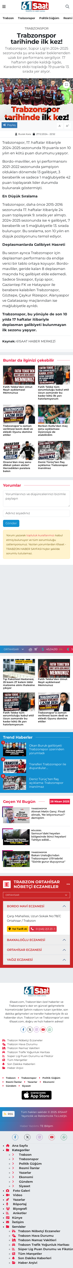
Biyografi (16, 1208)
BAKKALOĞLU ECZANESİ (26, 940)
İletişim (15, 1222)
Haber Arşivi (12, 1068)
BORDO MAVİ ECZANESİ (25, 906)
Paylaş (9, 125)
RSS (8, 1114)
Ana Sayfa (17, 1145)
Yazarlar (30, 1081)
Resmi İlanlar (12, 1081)
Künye (14, 1217)
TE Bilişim (46, 1126)
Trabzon (8, 18)
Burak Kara (24, 134)
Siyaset (24, 1085)
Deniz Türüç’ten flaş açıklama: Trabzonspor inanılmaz (53, 465)
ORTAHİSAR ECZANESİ (24, 950)
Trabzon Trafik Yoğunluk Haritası (26, 1052)
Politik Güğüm (49, 18)
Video (14, 1195)
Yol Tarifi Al (18, 929)
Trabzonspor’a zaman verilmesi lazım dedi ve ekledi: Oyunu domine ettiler (18, 430)
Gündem (9, 1085)
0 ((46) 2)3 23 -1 (43, 929)
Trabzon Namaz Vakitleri (21, 1048)
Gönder (11, 523)
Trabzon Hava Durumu (20, 1044)
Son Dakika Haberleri (18, 1064)
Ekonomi (47, 1081)
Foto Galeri (18, 1190)
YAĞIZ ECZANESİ (20, 959)
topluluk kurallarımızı (40, 535)
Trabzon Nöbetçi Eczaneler (22, 1040)
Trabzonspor (26, 18)
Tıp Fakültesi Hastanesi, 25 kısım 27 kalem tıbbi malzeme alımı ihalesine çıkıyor (19, 684)
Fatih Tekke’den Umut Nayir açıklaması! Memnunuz (17, 389)
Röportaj (16, 1204)
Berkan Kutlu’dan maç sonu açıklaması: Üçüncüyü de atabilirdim (53, 430)
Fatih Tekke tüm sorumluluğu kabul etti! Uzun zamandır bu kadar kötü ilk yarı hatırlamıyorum (53, 392)
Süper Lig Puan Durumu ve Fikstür (27, 1056)
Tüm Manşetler (15, 1060)
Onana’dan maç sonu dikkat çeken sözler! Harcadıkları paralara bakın (17, 467)
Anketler (16, 1213)
